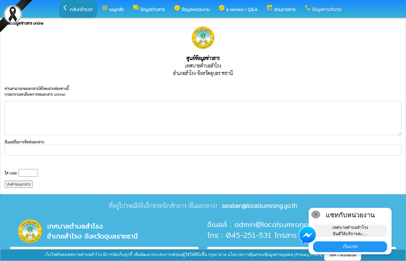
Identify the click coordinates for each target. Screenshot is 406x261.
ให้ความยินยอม (342, 254)
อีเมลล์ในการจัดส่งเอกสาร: (203, 147)
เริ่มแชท (350, 246)
